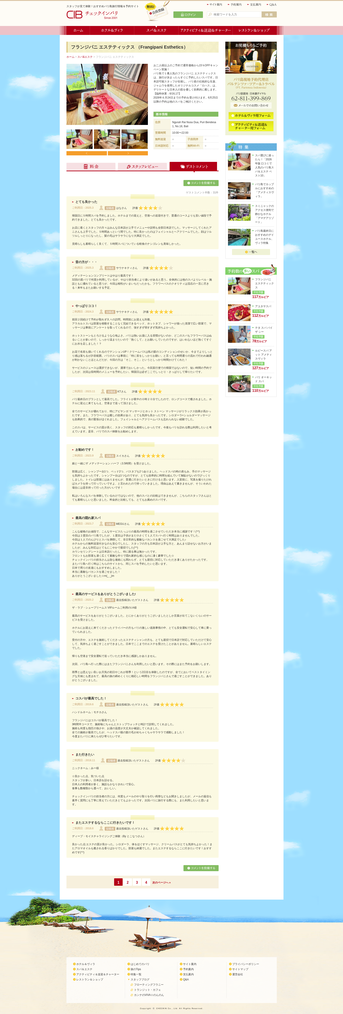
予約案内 (235, 4)
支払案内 (254, 4)
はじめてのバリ (140, 964)
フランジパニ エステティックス (264, 283)
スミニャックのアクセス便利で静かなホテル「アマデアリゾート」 (264, 214)
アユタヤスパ (263, 306)
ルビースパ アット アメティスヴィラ (263, 354)
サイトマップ (240, 969)
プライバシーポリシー (245, 964)
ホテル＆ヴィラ (112, 30)
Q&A (272, 4)
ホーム (78, 30)
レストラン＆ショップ (255, 30)
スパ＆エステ (156, 30)
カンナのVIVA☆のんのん (149, 995)
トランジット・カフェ (147, 989)
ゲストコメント (192, 167)
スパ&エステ (85, 56)
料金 (91, 167)
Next (127, 153)
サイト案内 (215, 4)
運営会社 (237, 974)
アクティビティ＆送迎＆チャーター (206, 30)
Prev (86, 153)
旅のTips (136, 969)
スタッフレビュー (141, 167)
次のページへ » (161, 882)
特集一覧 (136, 974)
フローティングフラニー (149, 984)
